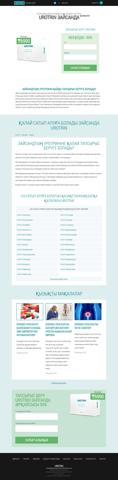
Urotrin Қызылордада (68, 234)
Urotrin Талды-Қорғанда (26, 254)
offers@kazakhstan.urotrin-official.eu (59, 468)
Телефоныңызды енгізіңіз (25, 423)
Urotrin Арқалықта (67, 254)
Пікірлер (26, 459)
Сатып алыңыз (80, 68)
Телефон (66, 53)
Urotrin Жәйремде (23, 269)
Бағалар (102, 459)
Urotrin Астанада (66, 215)
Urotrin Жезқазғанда (24, 249)
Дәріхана (16, 459)
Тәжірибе (36, 459)
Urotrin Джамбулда (67, 249)
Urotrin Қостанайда (24, 234)
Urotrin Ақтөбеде (23, 225)
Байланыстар (91, 459)
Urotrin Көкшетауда (67, 269)
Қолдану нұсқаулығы (51, 459)
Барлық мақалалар (59, 383)
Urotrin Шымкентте (24, 229)
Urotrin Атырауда (66, 225)
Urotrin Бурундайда (67, 264)
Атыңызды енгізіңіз (23, 411)
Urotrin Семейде (66, 239)
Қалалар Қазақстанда (59, 279)
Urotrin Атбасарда (23, 259)
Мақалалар (78, 459)
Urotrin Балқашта (23, 264)
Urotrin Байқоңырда (68, 259)
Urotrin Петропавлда (24, 220)
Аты (65, 42)
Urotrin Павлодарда (24, 239)
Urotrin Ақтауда (66, 220)
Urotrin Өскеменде (67, 244)
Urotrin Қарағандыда (68, 229)
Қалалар (66, 459)
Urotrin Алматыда (23, 215)
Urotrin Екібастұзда (24, 274)
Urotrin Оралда (22, 244)
